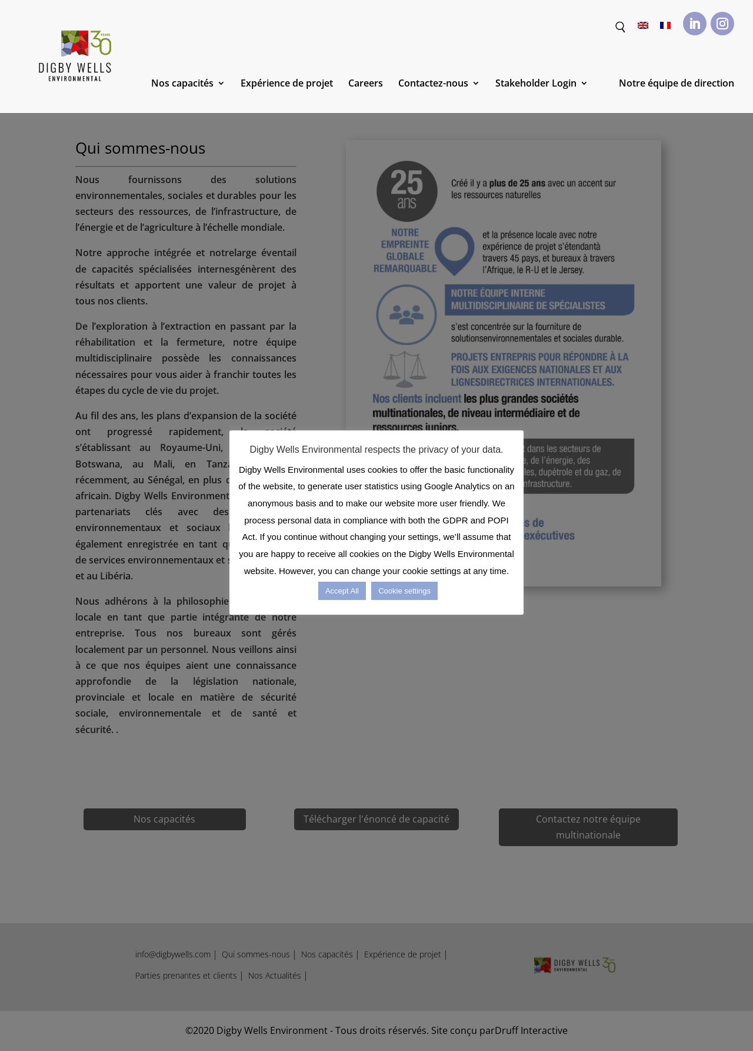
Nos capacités (182, 84)
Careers (365, 84)
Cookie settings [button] (404, 590)
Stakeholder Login (536, 84)
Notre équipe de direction (676, 84)
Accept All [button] (342, 590)
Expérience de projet (287, 84)
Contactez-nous (433, 84)
